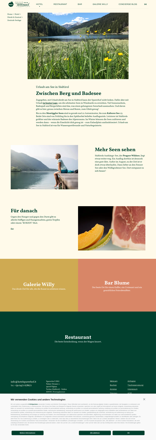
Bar (80, 4)
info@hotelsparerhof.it (23, 382)
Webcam (113, 381)
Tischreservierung (135, 385)
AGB (130, 393)
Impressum (132, 389)
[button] (144, 399)
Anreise (113, 389)
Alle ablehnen (95, 433)
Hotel (39, 4)
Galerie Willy (100, 4)
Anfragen (132, 381)
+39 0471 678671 (23, 385)
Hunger (25, 216)
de (145, 4)
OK (128, 433)
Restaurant (60, 4)
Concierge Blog (128, 4)
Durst (47, 216)
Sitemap (113, 393)
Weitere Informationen (27, 433)
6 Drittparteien (33, 404)
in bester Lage (50, 103)
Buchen (113, 385)
